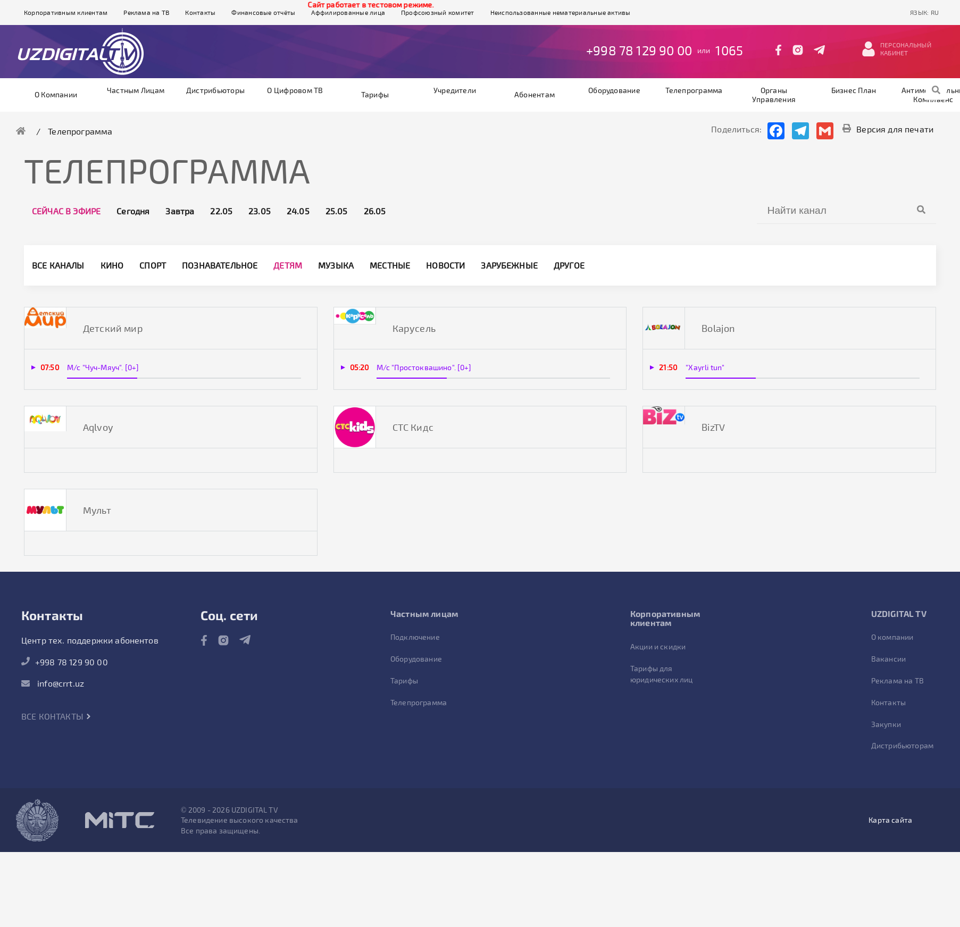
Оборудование (614, 90)
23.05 (259, 211)
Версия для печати (887, 129)
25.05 (336, 211)
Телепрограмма (693, 90)
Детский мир (113, 328)
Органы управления (774, 95)
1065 (729, 50)
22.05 (221, 211)
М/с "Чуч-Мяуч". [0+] (103, 367)
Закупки (886, 724)
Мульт (97, 510)
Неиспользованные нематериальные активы (560, 12)
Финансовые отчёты (263, 12)
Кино (112, 265)
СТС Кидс (413, 427)
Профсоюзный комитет (437, 12)
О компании (56, 94)
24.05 (298, 211)
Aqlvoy (98, 427)
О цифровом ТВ (295, 90)
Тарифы (375, 94)
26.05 (375, 211)
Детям (287, 265)
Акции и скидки (658, 646)
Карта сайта (890, 819)
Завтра (179, 211)
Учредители (454, 90)
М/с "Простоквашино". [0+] (424, 367)
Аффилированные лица (348, 12)
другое (569, 265)
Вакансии (888, 658)
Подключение (415, 636)
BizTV (713, 427)
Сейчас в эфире (66, 211)
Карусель (414, 328)
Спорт (152, 265)
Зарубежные (509, 265)
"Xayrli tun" (705, 367)
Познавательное (219, 265)
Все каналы (58, 265)
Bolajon (718, 328)
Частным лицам (135, 90)
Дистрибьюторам (902, 745)
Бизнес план (853, 90)
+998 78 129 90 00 (639, 50)
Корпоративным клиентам (65, 12)
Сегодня (132, 211)
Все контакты (56, 716)
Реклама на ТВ (146, 12)
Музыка (336, 265)
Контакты (200, 12)
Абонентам (534, 94)
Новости (445, 265)
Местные (390, 265)
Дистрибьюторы (215, 90)
